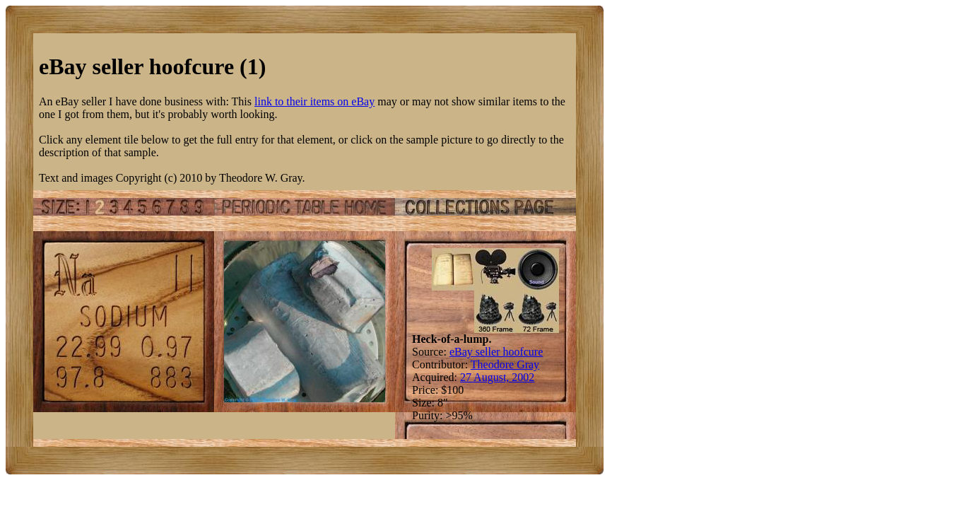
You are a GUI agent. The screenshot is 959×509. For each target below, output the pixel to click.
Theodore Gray (505, 364)
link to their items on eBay (314, 101)
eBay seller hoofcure (496, 352)
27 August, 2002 (497, 377)
